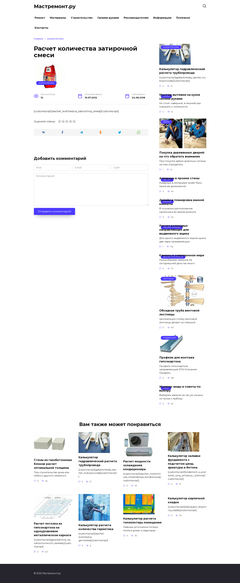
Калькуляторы (46, 83)
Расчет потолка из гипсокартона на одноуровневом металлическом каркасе (52, 529)
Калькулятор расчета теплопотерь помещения (139, 522)
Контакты (41, 27)
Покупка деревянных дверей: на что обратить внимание (182, 154)
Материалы (58, 17)
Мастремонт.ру (55, 6)
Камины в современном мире (181, 255)
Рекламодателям (136, 17)
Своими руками (108, 17)
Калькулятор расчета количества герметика (96, 527)
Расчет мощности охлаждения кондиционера (137, 465)
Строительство (82, 17)
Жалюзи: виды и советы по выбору (180, 388)
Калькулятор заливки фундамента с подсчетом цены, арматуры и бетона (184, 461)
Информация (162, 17)
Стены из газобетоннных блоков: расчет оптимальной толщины (53, 463)
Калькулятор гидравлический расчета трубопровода (182, 71)
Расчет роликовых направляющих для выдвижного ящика (174, 229)
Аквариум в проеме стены (179, 178)
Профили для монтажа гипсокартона (176, 359)
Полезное (183, 17)
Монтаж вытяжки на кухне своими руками (179, 96)
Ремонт (40, 17)
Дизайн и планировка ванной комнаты (181, 202)
